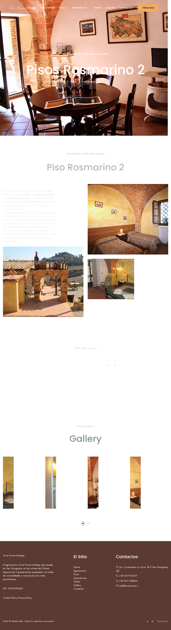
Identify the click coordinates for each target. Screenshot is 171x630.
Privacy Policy (25, 597)
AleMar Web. (17, 621)
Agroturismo (47, 7)
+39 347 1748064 (126, 581)
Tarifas (98, 7)
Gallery (110, 7)
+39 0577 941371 (126, 575)
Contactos (125, 7)
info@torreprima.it (127, 585)
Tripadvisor (162, 621)
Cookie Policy (10, 597)
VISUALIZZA (148, 7)
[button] (83, 523)
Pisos (63, 7)
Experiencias (81, 7)
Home (32, 7)
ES (139, 7)
